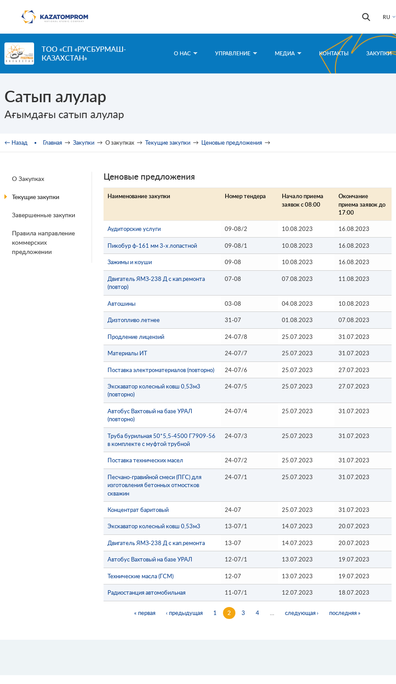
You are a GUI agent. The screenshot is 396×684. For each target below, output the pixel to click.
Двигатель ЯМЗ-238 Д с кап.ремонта (156, 542)
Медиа (288, 53)
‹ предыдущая (184, 612)
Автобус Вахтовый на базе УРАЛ (150, 559)
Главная (52, 142)
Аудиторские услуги (134, 228)
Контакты (334, 53)
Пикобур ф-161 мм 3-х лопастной (152, 245)
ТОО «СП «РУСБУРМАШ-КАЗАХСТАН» (84, 53)
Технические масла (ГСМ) (140, 576)
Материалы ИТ (127, 353)
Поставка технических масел (145, 460)
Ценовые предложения (231, 142)
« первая (144, 612)
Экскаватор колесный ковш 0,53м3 (154, 526)
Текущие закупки (167, 142)
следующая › (302, 612)
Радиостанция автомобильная (146, 592)
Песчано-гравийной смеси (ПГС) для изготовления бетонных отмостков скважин (154, 485)
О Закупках (28, 178)
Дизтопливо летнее (134, 319)
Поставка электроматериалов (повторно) (161, 369)
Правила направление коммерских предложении (43, 242)
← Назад (15, 142)
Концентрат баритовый (138, 509)
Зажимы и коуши (130, 261)
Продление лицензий (136, 336)
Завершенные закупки (43, 215)
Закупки (379, 53)
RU (386, 17)
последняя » (345, 612)
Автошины (121, 303)
